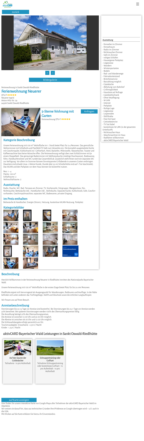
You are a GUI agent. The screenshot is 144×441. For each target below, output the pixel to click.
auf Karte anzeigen (19, 400)
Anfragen (89, 111)
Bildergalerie (50, 79)
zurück (15, 12)
